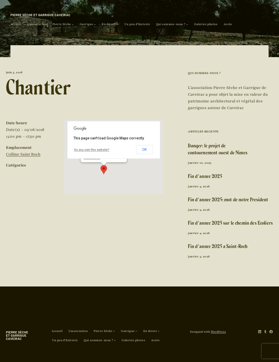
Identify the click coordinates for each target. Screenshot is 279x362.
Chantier (38, 91)
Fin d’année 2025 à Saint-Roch (217, 247)
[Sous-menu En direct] (117, 24)
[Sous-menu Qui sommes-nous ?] (187, 24)
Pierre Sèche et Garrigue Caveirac (40, 15)
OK (144, 150)
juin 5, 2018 (14, 72)
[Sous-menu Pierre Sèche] (73, 24)
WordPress (218, 332)
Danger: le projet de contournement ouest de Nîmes (217, 150)
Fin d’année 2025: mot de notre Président (228, 200)
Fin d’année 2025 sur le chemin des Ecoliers (230, 223)
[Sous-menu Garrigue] (95, 24)
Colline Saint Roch (23, 154)
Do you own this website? (91, 150)
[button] (104, 169)
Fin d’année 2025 (205, 177)
